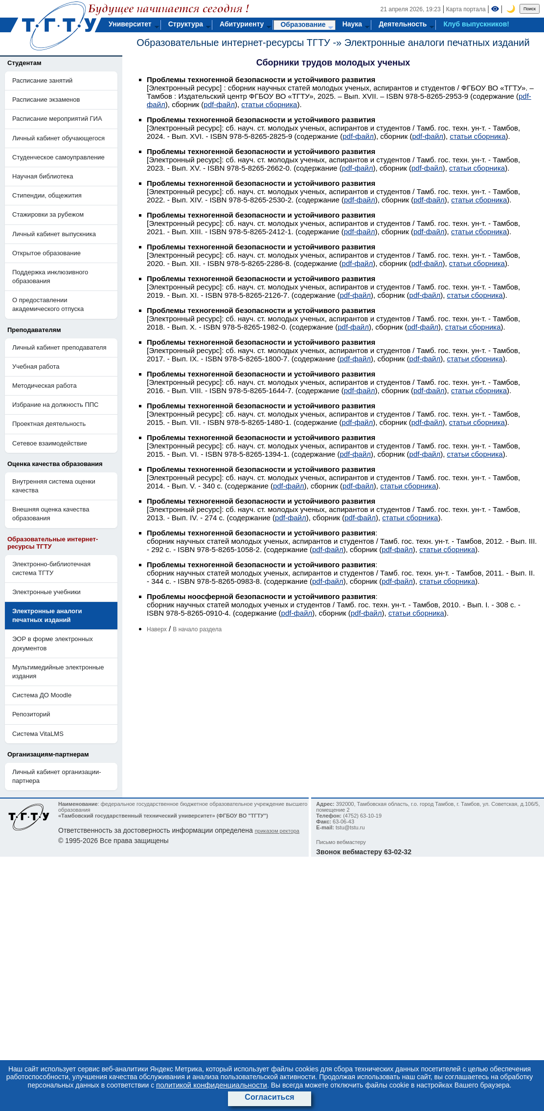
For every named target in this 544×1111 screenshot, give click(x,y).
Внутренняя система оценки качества (53, 486)
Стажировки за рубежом (48, 214)
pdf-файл (219, 104)
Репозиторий (31, 714)
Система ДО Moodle (41, 695)
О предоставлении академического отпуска (48, 304)
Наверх (157, 629)
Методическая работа (44, 385)
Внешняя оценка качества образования (51, 514)
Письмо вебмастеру (341, 842)
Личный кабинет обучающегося (58, 138)
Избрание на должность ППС (55, 404)
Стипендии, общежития (47, 195)
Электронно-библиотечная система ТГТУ (51, 568)
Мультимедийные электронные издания (58, 672)
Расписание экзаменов (46, 99)
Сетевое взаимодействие (49, 443)
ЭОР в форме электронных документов (52, 643)
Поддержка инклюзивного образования (50, 276)
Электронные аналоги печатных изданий (437, 42)
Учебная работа (36, 366)
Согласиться (269, 1097)
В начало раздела (197, 629)
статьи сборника (269, 104)
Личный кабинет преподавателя (59, 347)
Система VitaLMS (38, 733)
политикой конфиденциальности (211, 1085)
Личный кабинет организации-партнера (56, 776)
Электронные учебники (46, 592)
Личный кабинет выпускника (54, 234)
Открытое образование (46, 253)
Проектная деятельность (49, 423)
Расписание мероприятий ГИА (57, 118)
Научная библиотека (42, 176)
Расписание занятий (42, 80)
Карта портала (466, 9)
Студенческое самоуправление (58, 157)
